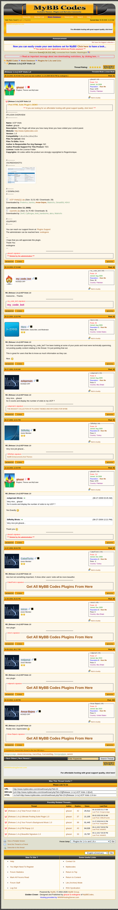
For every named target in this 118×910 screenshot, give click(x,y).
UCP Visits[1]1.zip (17, 200)
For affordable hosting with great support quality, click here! (92, 29)
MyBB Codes (12, 61)
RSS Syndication (73, 888)
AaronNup (36, 754)
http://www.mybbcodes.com (26, 131)
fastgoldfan (104, 823)
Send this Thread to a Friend (17, 844)
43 (78, 828)
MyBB (53, 892)
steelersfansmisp (24, 754)
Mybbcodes (70, 867)
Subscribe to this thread (15, 847)
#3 (114, 316)
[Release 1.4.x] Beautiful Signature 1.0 (24, 834)
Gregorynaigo (105, 812)
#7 (114, 548)
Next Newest (24, 758)
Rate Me (103, 87)
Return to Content (73, 877)
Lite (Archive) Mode (74, 883)
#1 (114, 76)
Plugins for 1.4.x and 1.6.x (49, 61)
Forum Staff (15, 883)
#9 (114, 649)
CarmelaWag (47, 754)
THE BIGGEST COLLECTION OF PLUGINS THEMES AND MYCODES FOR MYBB (37, 409)
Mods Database (28, 61)
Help (12, 861)
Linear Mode (110, 72)
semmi (70, 754)
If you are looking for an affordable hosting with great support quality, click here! (60, 108)
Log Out (13, 888)
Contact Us (70, 861)
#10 (113, 700)
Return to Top (71, 872)
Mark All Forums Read (19, 877)
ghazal (69, 811)
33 (78, 834)
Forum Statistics (17, 872)
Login (20, 20)
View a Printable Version (16, 841)
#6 (114, 468)
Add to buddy (94, 98)
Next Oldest (11, 758)
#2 (114, 267)
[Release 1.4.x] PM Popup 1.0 (21, 828)
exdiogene (63, 76)
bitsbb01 (103, 829)
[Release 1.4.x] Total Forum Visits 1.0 (24, 811)
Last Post (95, 812)
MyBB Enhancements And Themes (19, 457)
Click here (82, 46)
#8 (114, 599)
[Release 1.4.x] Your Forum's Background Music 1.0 (30, 822)
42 (78, 811)
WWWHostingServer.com (68, 897)
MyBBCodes (88, 894)
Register (27, 20)
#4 (114, 369)
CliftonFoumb (104, 818)
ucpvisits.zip (15, 211)
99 (78, 822)
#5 (114, 420)
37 (78, 816)
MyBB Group (73, 892)
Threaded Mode (98, 72)
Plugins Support (44, 229)
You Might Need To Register (22, 867)
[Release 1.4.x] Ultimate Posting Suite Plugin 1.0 (28, 816)
